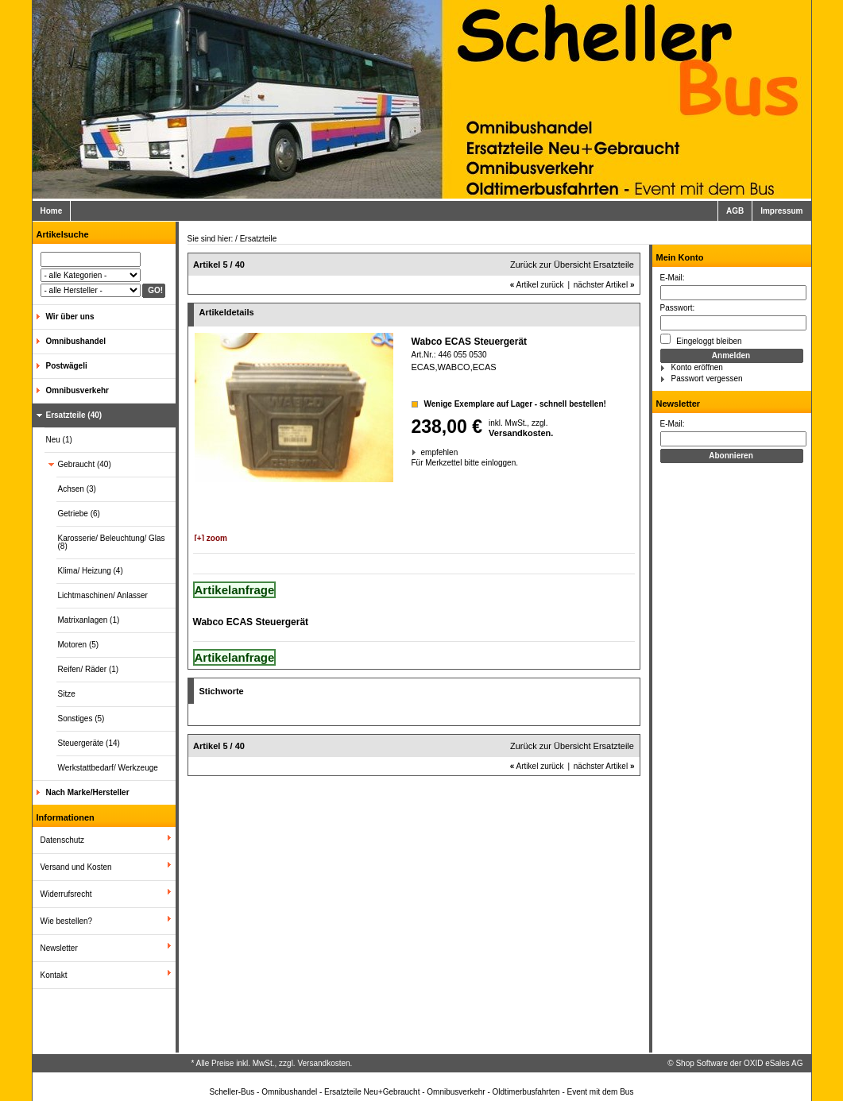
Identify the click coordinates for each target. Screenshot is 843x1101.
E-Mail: (672, 277)
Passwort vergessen (707, 378)
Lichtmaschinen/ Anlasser (103, 595)
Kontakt (54, 975)
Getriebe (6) (79, 513)
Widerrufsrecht (66, 894)
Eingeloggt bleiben (701, 340)
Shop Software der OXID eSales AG (738, 1063)
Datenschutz (63, 840)
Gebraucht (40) (84, 464)
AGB (735, 211)
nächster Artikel (604, 284)
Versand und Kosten (76, 867)
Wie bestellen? (67, 921)
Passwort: (677, 307)
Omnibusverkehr (77, 390)
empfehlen (422, 452)
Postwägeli (66, 365)
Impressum (781, 211)
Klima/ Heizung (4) (90, 570)
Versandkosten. (521, 433)
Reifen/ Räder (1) (88, 669)
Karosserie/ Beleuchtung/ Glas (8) (111, 542)
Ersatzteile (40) (74, 415)
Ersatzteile (258, 238)
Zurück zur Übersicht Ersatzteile (572, 264)
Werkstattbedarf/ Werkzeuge (108, 767)
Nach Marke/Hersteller (88, 792)
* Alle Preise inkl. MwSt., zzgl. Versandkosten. (272, 1063)
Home (52, 211)
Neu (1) (59, 439)
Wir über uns (70, 316)
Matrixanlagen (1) (89, 620)
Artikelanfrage (235, 590)
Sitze (66, 694)
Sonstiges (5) (81, 718)
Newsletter (59, 948)
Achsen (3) (77, 489)
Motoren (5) (78, 644)
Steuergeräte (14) (89, 743)
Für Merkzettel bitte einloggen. (413, 462)
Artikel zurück (537, 284)
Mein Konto (680, 257)
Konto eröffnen (697, 367)
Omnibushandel (76, 341)
